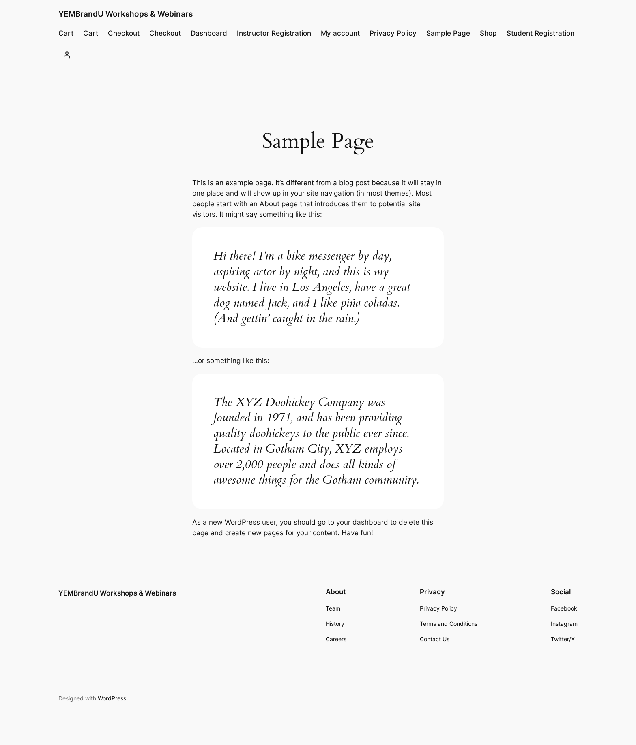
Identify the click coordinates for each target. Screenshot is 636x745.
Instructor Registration (274, 33)
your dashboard (362, 522)
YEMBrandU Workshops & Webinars (125, 14)
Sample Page (448, 33)
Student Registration (540, 33)
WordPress (112, 698)
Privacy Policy (393, 33)
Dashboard (209, 33)
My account (340, 33)
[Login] (66, 54)
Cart (65, 33)
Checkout (124, 33)
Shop (488, 33)
